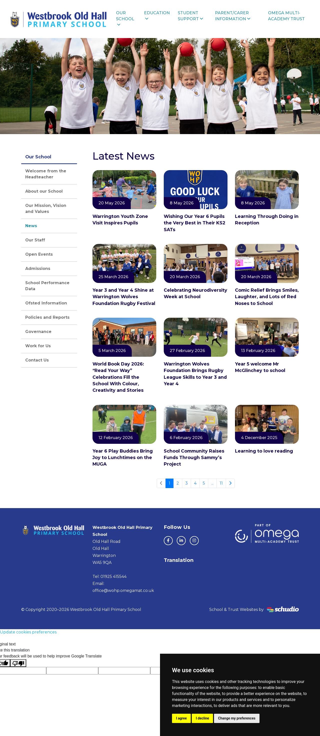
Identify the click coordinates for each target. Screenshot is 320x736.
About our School (44, 191)
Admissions (37, 268)
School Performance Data (47, 285)
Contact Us (37, 360)
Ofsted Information (46, 303)
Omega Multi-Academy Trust (286, 16)
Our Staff (35, 240)
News (31, 225)
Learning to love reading (264, 451)
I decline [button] (202, 718)
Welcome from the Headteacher (45, 174)
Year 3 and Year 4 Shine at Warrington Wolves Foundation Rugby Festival (123, 296)
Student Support (190, 16)
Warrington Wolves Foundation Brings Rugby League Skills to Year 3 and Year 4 (195, 373)
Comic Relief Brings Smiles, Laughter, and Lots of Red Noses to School (267, 296)
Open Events (39, 254)
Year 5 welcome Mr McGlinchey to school (260, 367)
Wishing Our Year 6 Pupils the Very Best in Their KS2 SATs (194, 223)
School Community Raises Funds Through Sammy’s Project (194, 457)
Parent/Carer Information (232, 16)
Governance (38, 331)
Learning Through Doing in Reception (266, 219)
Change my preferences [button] (236, 718)
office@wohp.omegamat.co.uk (123, 590)
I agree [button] (181, 718)
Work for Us (38, 345)
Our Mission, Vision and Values (45, 208)
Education (157, 16)
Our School (125, 19)
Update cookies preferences (28, 632)
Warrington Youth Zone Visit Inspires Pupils (120, 219)
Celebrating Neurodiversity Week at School (195, 293)
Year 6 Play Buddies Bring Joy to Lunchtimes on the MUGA (122, 457)
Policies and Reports (47, 317)
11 (221, 483)
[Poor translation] (18, 663)
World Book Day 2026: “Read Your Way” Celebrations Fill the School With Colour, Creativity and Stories (118, 377)
